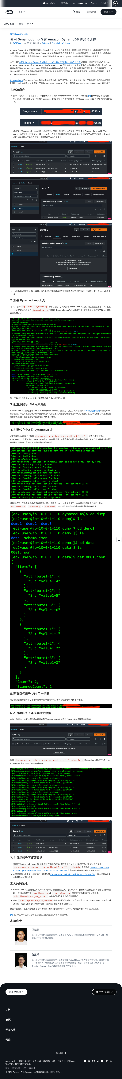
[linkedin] (89, 1061)
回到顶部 (61, 1053)
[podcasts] (107, 1061)
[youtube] (102, 1061)
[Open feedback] (118, 539)
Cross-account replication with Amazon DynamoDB (72, 874)
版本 (29, 23)
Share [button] (66, 43)
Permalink (56, 43)
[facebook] (85, 1061)
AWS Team (17, 43)
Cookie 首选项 (29, 1068)
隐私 (7, 1068)
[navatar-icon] (115, 3)
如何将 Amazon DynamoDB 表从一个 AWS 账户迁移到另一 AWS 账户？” (50, 62)
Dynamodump (16, 80)
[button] (117, 3)
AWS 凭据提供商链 (92, 410)
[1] (89, 95)
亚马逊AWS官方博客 (19, 34)
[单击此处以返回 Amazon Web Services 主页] (9, 13)
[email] (111, 1061)
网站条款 (16, 1068)
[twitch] (98, 1061)
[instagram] (93, 1061)
